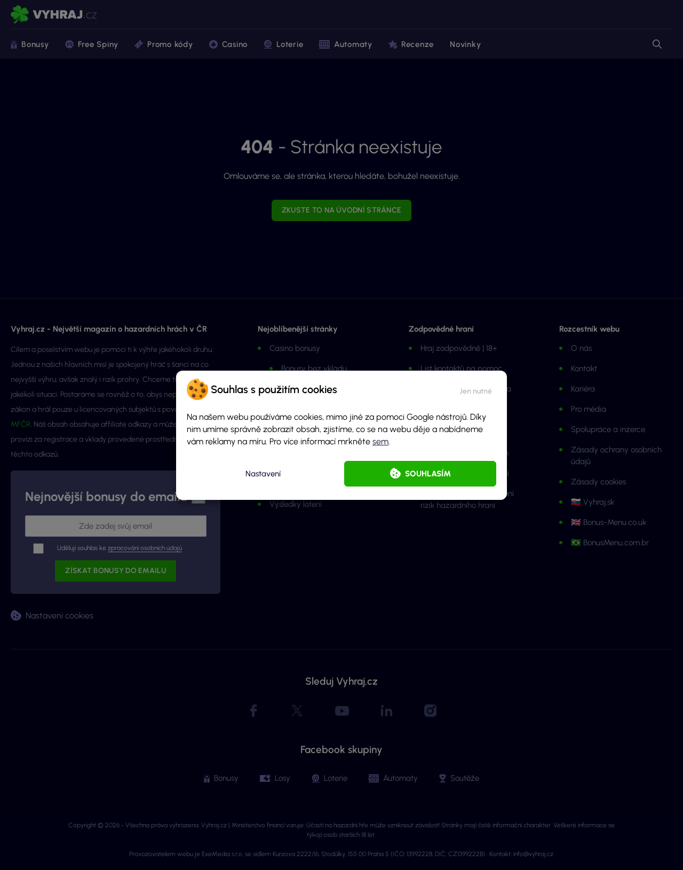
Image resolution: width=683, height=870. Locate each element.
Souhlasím (428, 474)
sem (380, 441)
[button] (475, 389)
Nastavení (263, 474)
